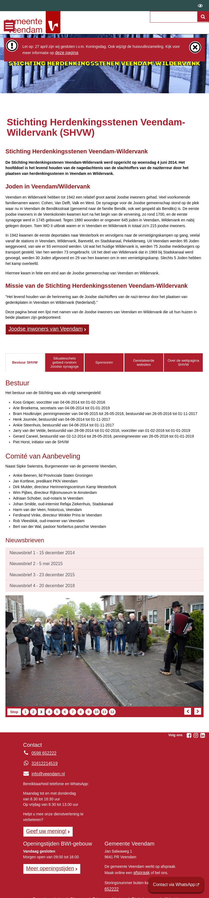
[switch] (200, 5)
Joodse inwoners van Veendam (41, 328)
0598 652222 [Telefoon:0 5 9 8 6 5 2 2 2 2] (43, 749)
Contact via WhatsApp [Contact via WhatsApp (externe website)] (177, 885)
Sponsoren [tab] (104, 362)
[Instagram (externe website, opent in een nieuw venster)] (196, 732)
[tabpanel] (104, 453)
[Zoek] (203, 23)
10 (97, 708)
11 (105, 708)
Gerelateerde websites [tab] (143, 361)
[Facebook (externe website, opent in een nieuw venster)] (189, 732)
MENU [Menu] (9, 25)
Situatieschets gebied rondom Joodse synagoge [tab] (64, 361)
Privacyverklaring (108, 891)
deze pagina (65, 52)
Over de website (53, 891)
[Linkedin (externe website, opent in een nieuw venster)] (202, 732)
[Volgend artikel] (197, 707)
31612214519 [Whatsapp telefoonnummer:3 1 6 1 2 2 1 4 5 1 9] (43, 759)
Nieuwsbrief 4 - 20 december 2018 (38, 582)
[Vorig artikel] (187, 707)
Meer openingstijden (47, 862)
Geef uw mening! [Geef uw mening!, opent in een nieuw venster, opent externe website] (44, 826)
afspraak (140, 867)
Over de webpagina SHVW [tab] (183, 361)
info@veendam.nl (42, 770)
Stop (15, 708)
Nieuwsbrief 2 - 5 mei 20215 (33, 561)
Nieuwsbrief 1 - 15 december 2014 (38, 551)
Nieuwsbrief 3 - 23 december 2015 (38, 572)
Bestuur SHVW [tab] (25, 362)
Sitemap (80, 891)
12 (113, 708)
